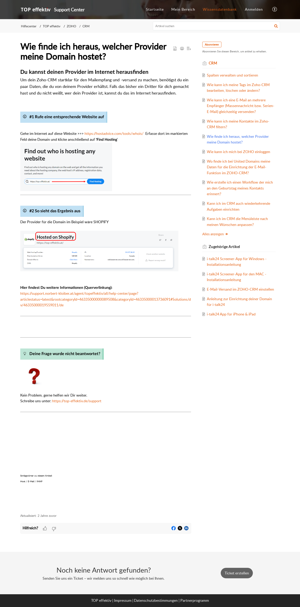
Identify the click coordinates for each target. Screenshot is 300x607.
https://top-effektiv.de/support (76, 400)
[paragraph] (105, 288)
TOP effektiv (51, 26)
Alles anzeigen (219, 245)
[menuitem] (254, 9)
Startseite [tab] (155, 9)
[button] (275, 9)
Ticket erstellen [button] (237, 573)
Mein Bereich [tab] (183, 9)
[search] (216, 26)
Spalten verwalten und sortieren (236, 75)
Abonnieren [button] (215, 44)
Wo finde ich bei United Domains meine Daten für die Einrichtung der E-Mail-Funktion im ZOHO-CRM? (241, 178)
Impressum (122, 600)
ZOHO (71, 26)
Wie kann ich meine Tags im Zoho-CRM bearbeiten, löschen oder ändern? (237, 90)
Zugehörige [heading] (228, 258)
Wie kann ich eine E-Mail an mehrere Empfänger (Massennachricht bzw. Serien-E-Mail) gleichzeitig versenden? (240, 111)
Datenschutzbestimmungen (156, 600)
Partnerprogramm (194, 600)
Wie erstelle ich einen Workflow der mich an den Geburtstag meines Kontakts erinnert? (239, 199)
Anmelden (254, 9)
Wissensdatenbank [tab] (220, 9)
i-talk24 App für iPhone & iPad (234, 331)
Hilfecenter (28, 26)
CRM (86, 26)
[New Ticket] (237, 573)
